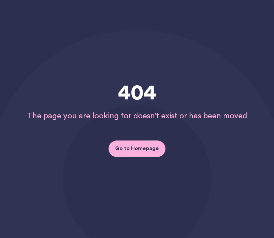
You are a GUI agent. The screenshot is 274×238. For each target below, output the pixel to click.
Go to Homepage (137, 148)
